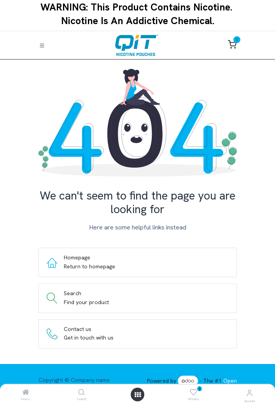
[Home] (25, 392)
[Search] (81, 392)
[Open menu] (138, 394)
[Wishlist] (193, 392)
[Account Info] (249, 393)
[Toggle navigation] (42, 45)
